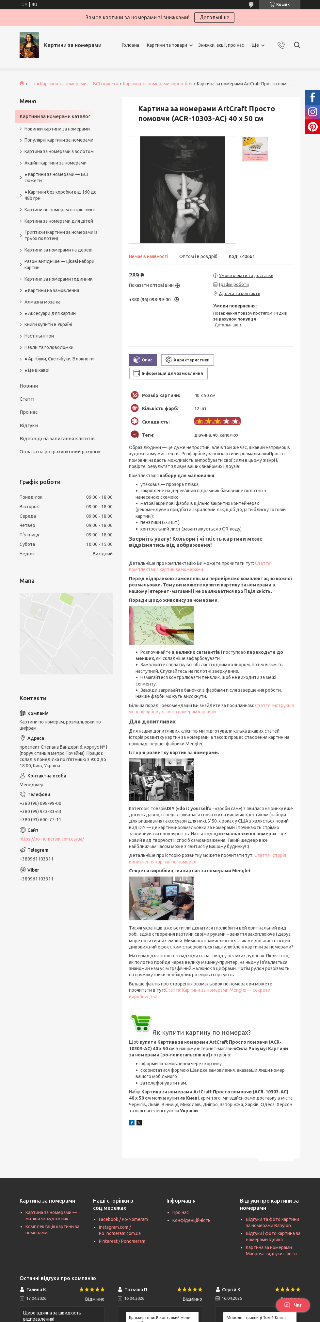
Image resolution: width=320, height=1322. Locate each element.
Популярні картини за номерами (58, 140)
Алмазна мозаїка (42, 301)
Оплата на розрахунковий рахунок (60, 451)
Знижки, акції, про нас (221, 45)
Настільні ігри (39, 336)
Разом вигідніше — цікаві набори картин (59, 264)
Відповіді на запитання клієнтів (57, 438)
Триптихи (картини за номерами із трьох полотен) (61, 235)
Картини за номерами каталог (55, 116)
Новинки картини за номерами (57, 128)
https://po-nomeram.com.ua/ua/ (52, 839)
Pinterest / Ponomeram (122, 1241)
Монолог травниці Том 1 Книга (256, 1317)
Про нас (29, 412)
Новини (29, 386)
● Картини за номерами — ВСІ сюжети (77, 83)
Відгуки (29, 425)
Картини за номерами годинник (58, 279)
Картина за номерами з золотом (59, 151)
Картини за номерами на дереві (58, 249)
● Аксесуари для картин (50, 313)
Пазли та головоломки (48, 347)
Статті (27, 399)
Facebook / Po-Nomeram (123, 1219)
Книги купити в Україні (48, 324)
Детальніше (214, 17)
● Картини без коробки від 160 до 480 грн (60, 195)
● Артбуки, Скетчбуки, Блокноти (59, 358)
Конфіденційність (191, 1220)
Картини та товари (167, 45)
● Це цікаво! (36, 370)
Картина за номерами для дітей (58, 221)
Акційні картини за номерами (55, 162)
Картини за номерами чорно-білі (157, 83)
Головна (130, 45)
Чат (293, 1305)
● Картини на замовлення (51, 290)
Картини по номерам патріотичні (59, 209)
